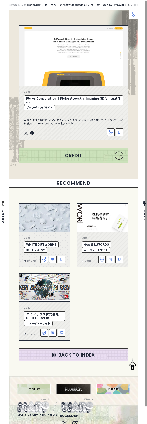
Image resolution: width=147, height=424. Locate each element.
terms (63, 418)
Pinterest (32, 133)
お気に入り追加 (110, 132)
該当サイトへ (119, 132)
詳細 (53, 259)
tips (50, 418)
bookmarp (82, 418)
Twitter (26, 133)
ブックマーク (131, 16)
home (23, 418)
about (37, 418)
